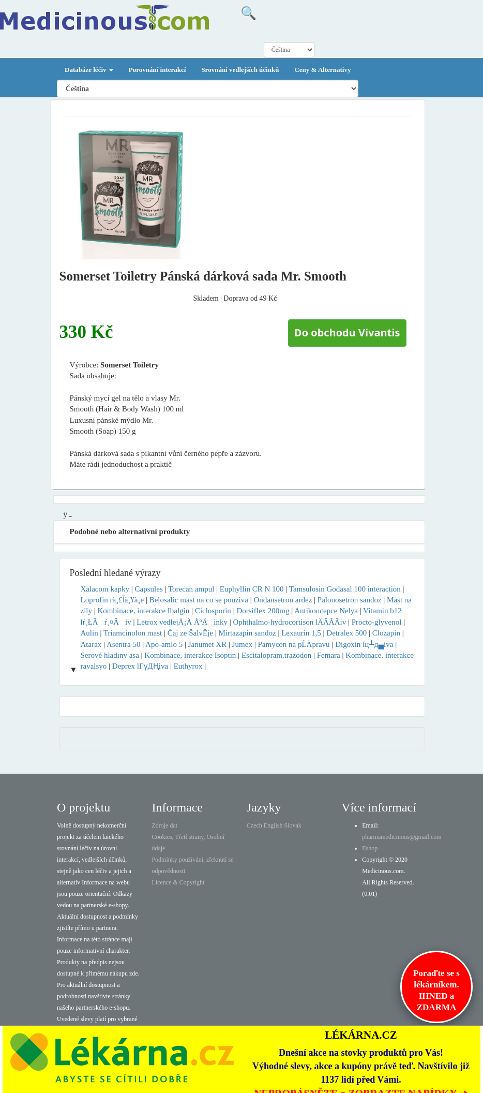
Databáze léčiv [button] (89, 69)
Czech (254, 825)
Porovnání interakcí (157, 69)
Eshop (370, 848)
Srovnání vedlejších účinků (240, 69)
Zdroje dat (164, 825)
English (273, 825)
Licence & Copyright (178, 882)
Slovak (292, 825)
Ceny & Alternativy (322, 69)
